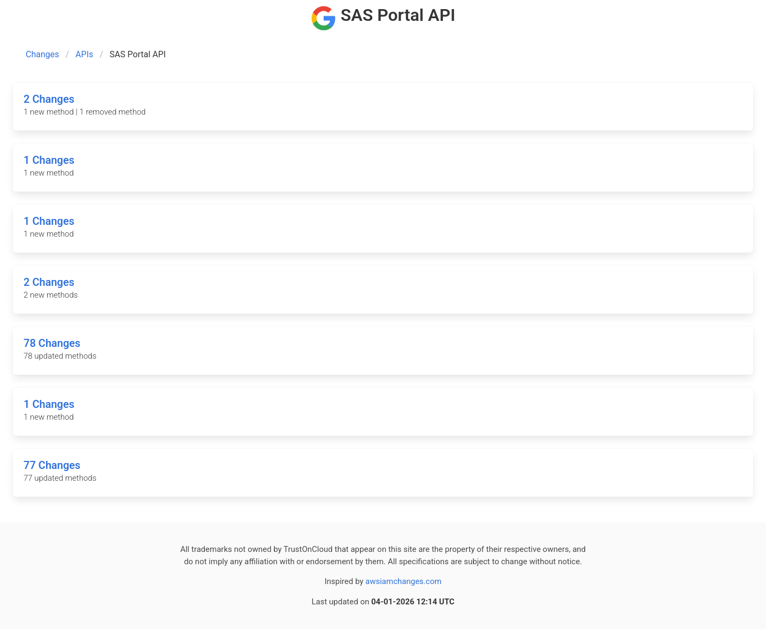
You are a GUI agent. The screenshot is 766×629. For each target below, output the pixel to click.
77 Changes (52, 465)
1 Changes (49, 160)
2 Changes (49, 99)
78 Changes (52, 343)
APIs (84, 54)
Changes (42, 54)
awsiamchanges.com (403, 581)
